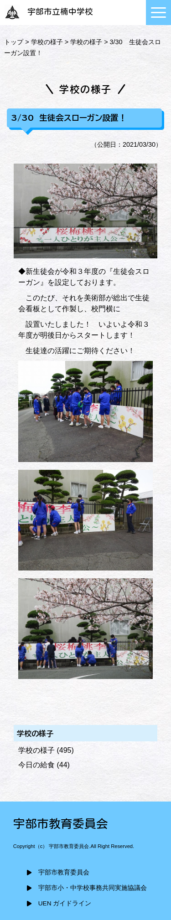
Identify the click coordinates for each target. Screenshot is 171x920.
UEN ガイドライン (64, 903)
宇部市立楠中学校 (47, 11)
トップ (13, 42)
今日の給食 (36, 765)
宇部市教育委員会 (63, 872)
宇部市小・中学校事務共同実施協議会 (92, 887)
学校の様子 (47, 42)
